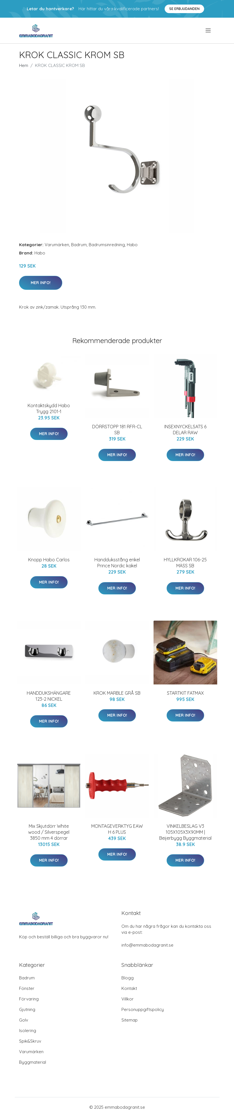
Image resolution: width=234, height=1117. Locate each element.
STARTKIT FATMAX (185, 693)
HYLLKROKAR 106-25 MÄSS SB (185, 562)
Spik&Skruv (30, 1041)
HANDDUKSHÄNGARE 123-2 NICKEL (49, 696)
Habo (132, 244)
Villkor (127, 999)
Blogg (127, 978)
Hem (23, 65)
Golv (23, 1020)
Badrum (79, 244)
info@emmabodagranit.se (147, 945)
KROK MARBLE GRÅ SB (117, 693)
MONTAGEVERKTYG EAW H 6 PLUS (117, 829)
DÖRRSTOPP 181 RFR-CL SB (117, 429)
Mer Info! (41, 282)
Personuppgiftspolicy (142, 1009)
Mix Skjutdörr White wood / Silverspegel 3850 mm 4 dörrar (48, 832)
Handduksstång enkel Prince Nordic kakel (117, 562)
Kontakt (129, 988)
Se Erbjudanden (184, 9)
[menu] (208, 30)
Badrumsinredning (107, 244)
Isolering (27, 1030)
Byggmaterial (32, 1062)
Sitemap (129, 1020)
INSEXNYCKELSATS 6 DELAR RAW (185, 429)
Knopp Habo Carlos (49, 559)
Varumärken (57, 244)
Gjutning (27, 1009)
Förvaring (29, 999)
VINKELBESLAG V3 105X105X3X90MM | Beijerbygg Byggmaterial (185, 832)
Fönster (26, 988)
